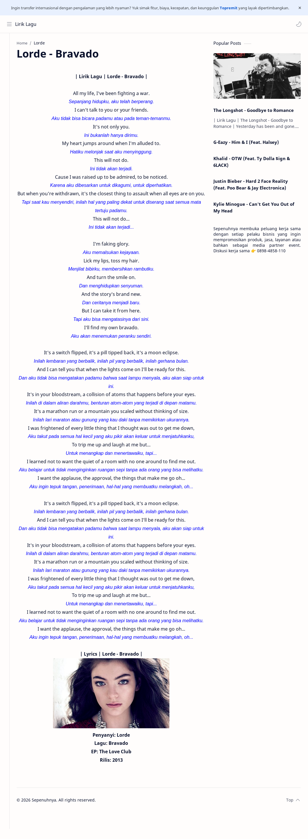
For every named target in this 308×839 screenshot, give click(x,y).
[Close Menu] (299, 7)
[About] (10, 56)
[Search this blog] (120, 24)
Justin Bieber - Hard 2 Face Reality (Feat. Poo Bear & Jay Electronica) (250, 186)
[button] (297, 24)
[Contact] (10, 68)
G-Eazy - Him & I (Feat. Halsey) (246, 144)
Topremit (229, 7)
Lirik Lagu (26, 24)
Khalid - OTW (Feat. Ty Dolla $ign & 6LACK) (251, 163)
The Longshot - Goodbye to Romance (253, 112)
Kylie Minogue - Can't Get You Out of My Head (253, 209)
